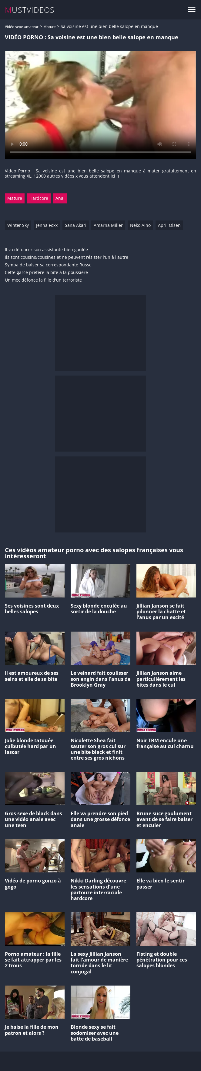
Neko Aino (140, 225)
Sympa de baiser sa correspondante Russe (48, 265)
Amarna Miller (108, 225)
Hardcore (38, 198)
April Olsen (169, 225)
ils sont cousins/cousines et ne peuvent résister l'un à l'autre (66, 257)
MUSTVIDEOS (30, 10)
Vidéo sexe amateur (22, 26)
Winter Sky (18, 225)
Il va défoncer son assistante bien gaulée (46, 249)
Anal (60, 198)
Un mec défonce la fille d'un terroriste (43, 280)
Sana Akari (75, 225)
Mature (49, 26)
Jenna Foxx (47, 225)
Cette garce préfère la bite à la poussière (46, 272)
